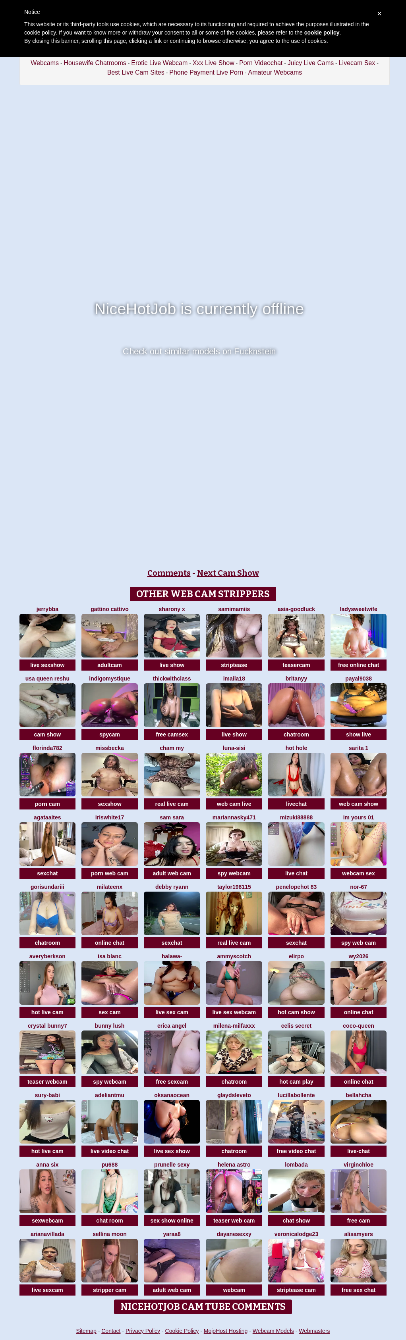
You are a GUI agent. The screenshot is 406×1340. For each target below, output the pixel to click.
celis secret (296, 1026)
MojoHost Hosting (226, 1331)
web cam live (234, 804)
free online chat (358, 665)
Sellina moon (110, 1234)
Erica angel (171, 1026)
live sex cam (171, 1012)
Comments (169, 573)
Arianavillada (47, 1234)
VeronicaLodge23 (297, 1234)
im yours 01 (358, 817)
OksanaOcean (171, 1095)
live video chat (110, 1151)
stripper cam (109, 1290)
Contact (110, 1331)
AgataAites (47, 817)
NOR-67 (358, 887)
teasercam (296, 665)
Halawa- (172, 956)
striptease (234, 665)
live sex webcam (234, 1012)
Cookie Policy (182, 1331)
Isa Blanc (110, 956)
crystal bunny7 (47, 1026)
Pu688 (110, 1164)
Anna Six (47, 1164)
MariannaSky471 (234, 817)
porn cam (47, 804)
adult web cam (172, 873)
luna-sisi (234, 748)
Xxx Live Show (213, 63)
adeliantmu (109, 1095)
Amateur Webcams (275, 72)
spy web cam (358, 943)
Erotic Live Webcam (159, 63)
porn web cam (109, 873)
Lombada (296, 1164)
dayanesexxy (234, 1234)
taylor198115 (234, 887)
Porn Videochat (260, 63)
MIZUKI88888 (296, 817)
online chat (109, 943)
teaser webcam (47, 1082)
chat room (109, 1220)
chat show (296, 1220)
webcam (234, 1290)
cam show (47, 734)
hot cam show (296, 1012)
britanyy (296, 678)
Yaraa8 (171, 1234)
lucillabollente (296, 1095)
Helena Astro (234, 1164)
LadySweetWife (358, 609)
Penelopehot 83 (296, 887)
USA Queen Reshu (47, 678)
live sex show (172, 1151)
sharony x (172, 609)
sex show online (172, 1220)
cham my (172, 748)
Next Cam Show (228, 573)
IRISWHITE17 (109, 817)
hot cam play (296, 1082)
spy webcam (234, 873)
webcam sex (358, 873)
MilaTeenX (110, 887)
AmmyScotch (234, 956)
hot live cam (47, 1012)
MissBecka (109, 748)
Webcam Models (273, 1331)
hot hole (296, 748)
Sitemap (86, 1331)
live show (171, 665)
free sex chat (359, 1290)
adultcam (109, 665)
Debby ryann (171, 887)
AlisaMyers (358, 1234)
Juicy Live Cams (311, 63)
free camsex (172, 734)
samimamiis (234, 609)
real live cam (172, 804)
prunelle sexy (172, 1164)
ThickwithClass (172, 678)
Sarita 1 (358, 748)
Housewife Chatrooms (95, 63)
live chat (296, 873)
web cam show (358, 804)
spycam (109, 734)
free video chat (296, 1151)
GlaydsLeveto (234, 1095)
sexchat (47, 873)
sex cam (109, 1012)
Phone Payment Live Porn (206, 72)
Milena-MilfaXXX (234, 1026)
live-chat (358, 1151)
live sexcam (47, 1290)
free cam (358, 1220)
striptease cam (296, 1290)
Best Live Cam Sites (135, 72)
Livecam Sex (357, 63)
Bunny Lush (110, 1026)
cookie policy (322, 32)
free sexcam (172, 1082)
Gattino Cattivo (110, 609)
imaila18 (234, 678)
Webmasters (314, 1331)
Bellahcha (358, 1095)
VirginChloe (358, 1164)
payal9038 (358, 678)
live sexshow (47, 665)
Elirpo (296, 956)
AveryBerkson (47, 956)
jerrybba (47, 609)
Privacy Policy (143, 1331)
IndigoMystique (109, 678)
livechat (296, 804)
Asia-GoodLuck (296, 609)
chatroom (296, 734)
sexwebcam (47, 1220)
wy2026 (359, 956)
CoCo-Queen (358, 1026)
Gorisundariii (47, 887)
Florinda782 (47, 748)
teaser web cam (234, 1220)
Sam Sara (172, 817)
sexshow (109, 804)
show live (358, 734)
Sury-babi (47, 1095)
